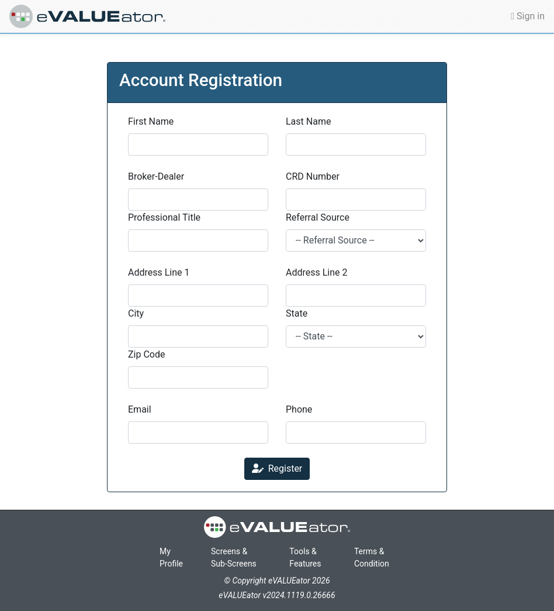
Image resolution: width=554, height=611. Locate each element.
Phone (299, 409)
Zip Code (146, 354)
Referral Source (317, 217)
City (136, 313)
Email (139, 409)
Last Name (308, 121)
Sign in (528, 16)
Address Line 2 (317, 272)
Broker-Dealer (156, 176)
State (296, 313)
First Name (151, 121)
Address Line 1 (159, 272)
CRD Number (313, 176)
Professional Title (164, 217)
